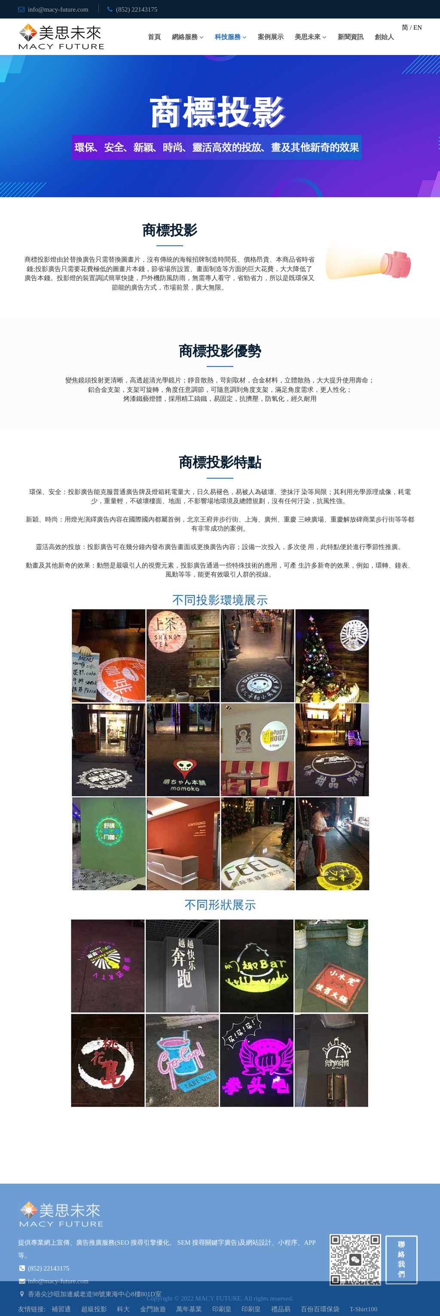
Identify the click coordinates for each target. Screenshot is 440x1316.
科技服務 (228, 37)
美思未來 (308, 37)
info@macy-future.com (58, 9)
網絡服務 (185, 37)
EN (417, 27)
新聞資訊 (351, 37)
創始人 (384, 37)
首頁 (154, 37)
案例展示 (271, 37)
